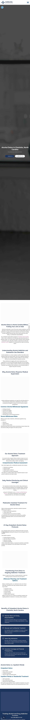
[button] (28, 2)
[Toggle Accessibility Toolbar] (2, 7)
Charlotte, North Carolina (23, 336)
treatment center (4, 342)
